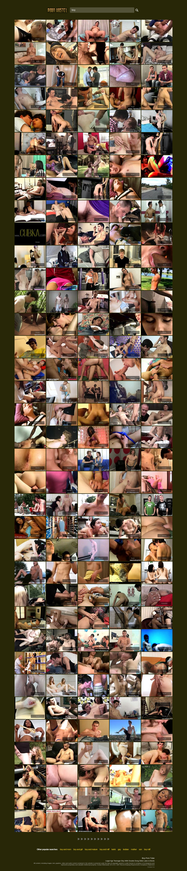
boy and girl (78, 849)
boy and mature (91, 849)
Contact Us (151, 867)
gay (119, 849)
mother (134, 849)
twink (114, 849)
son (140, 849)
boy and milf (104, 849)
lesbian (126, 849)
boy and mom (65, 849)
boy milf (147, 849)
